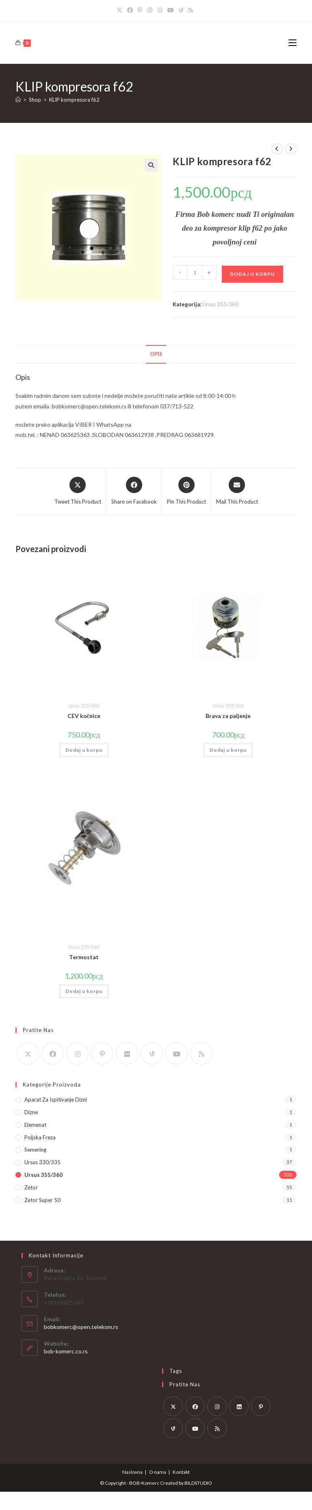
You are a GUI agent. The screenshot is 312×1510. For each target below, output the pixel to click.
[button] (151, 165)
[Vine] (181, 10)
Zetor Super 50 (42, 1200)
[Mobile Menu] (292, 43)
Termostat (84, 957)
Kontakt (181, 1472)
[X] (121, 10)
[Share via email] (237, 491)
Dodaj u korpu (252, 274)
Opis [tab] (156, 354)
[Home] (18, 99)
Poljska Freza (40, 1137)
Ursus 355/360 (220, 304)
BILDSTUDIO (198, 1483)
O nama (157, 1472)
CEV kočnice (83, 715)
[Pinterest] (140, 10)
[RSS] (190, 10)
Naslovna (132, 1472)
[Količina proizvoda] (194, 272)
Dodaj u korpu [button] (83, 750)
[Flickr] (127, 1053)
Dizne (31, 1112)
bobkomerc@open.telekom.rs (81, 1326)
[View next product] (291, 149)
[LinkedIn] (239, 1406)
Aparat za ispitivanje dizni (55, 1099)
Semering (35, 1149)
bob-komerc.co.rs (66, 1351)
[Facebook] (130, 10)
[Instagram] (160, 10)
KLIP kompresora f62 (74, 99)
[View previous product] (277, 149)
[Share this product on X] (77, 491)
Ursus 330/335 (42, 1162)
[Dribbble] (150, 10)
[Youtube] (170, 10)
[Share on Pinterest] (186, 491)
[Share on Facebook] (134, 491)
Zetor (31, 1187)
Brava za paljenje (228, 715)
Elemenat (35, 1125)
